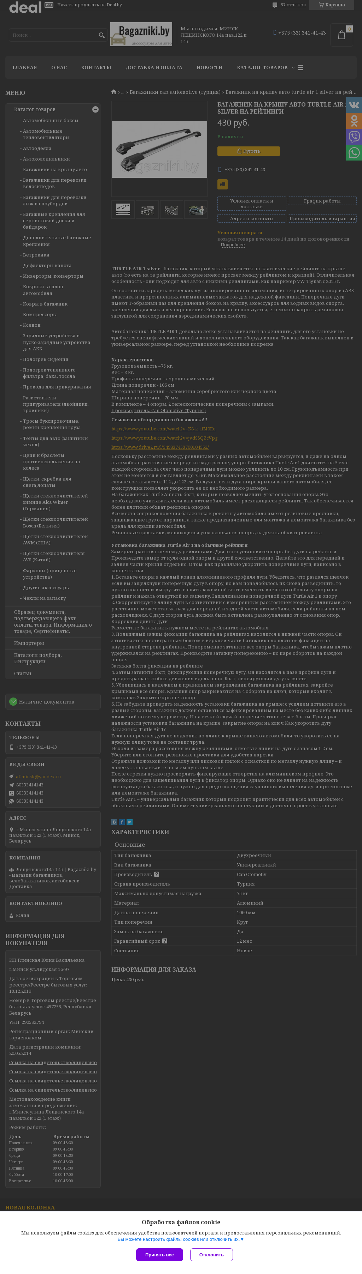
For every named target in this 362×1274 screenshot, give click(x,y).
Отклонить (211, 1254)
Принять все (159, 1254)
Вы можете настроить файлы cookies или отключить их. (178, 1239)
